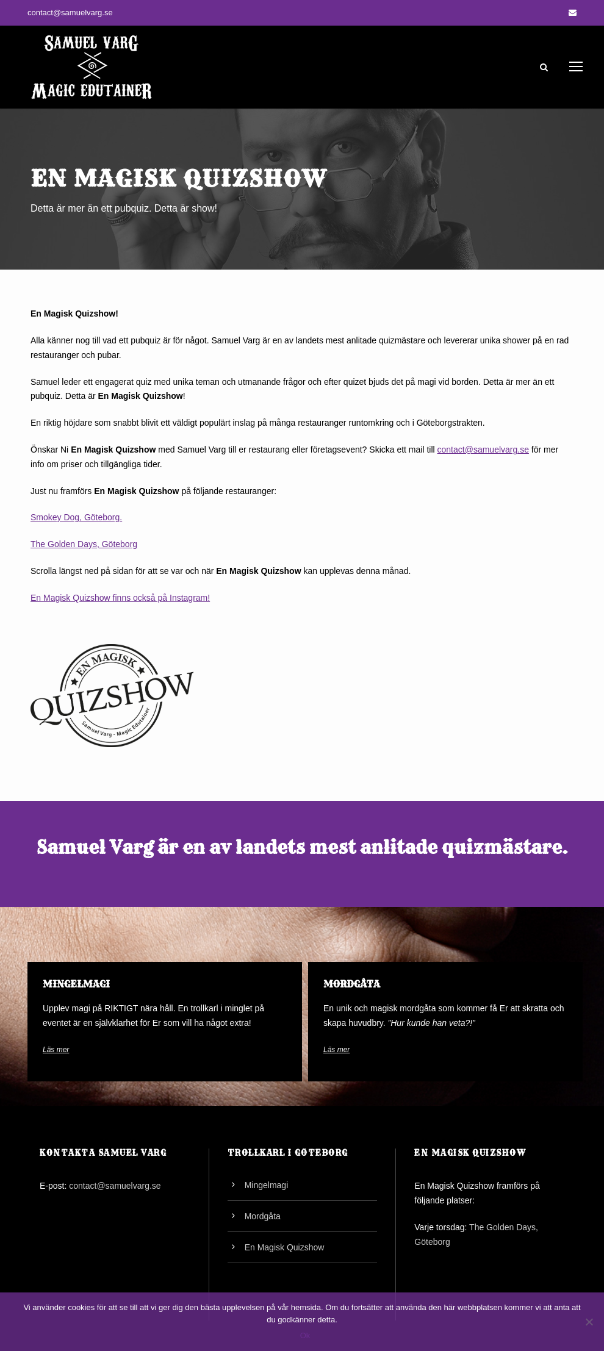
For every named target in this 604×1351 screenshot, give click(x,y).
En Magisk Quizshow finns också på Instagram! (120, 598)
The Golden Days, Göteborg (84, 544)
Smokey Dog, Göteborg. (76, 517)
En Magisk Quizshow (285, 1247)
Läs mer (56, 1049)
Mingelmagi (267, 1185)
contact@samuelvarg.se (70, 12)
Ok (305, 1335)
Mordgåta (263, 1216)
